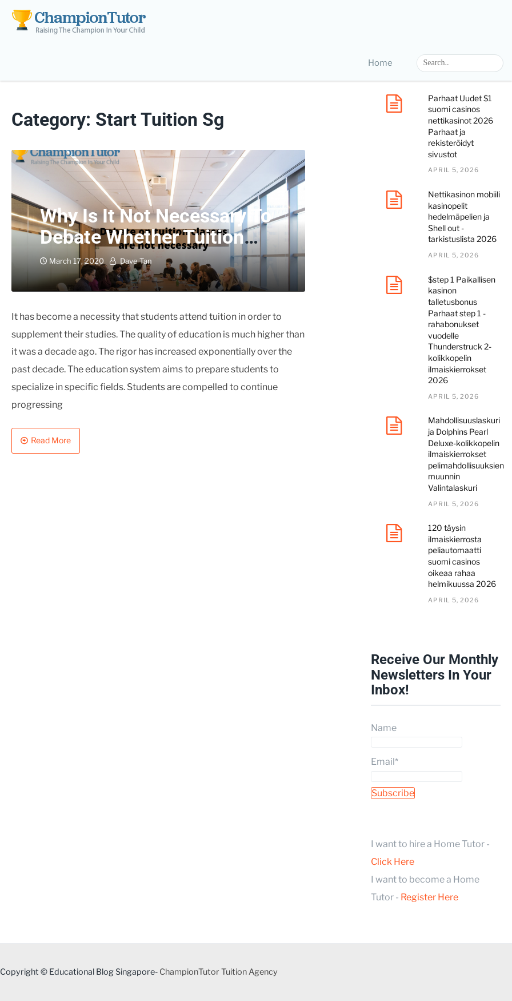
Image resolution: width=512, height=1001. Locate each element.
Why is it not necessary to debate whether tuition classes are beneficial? (155, 237)
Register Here (429, 897)
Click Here (392, 861)
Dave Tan (136, 260)
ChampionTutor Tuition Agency (218, 972)
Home (380, 63)
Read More (51, 440)
